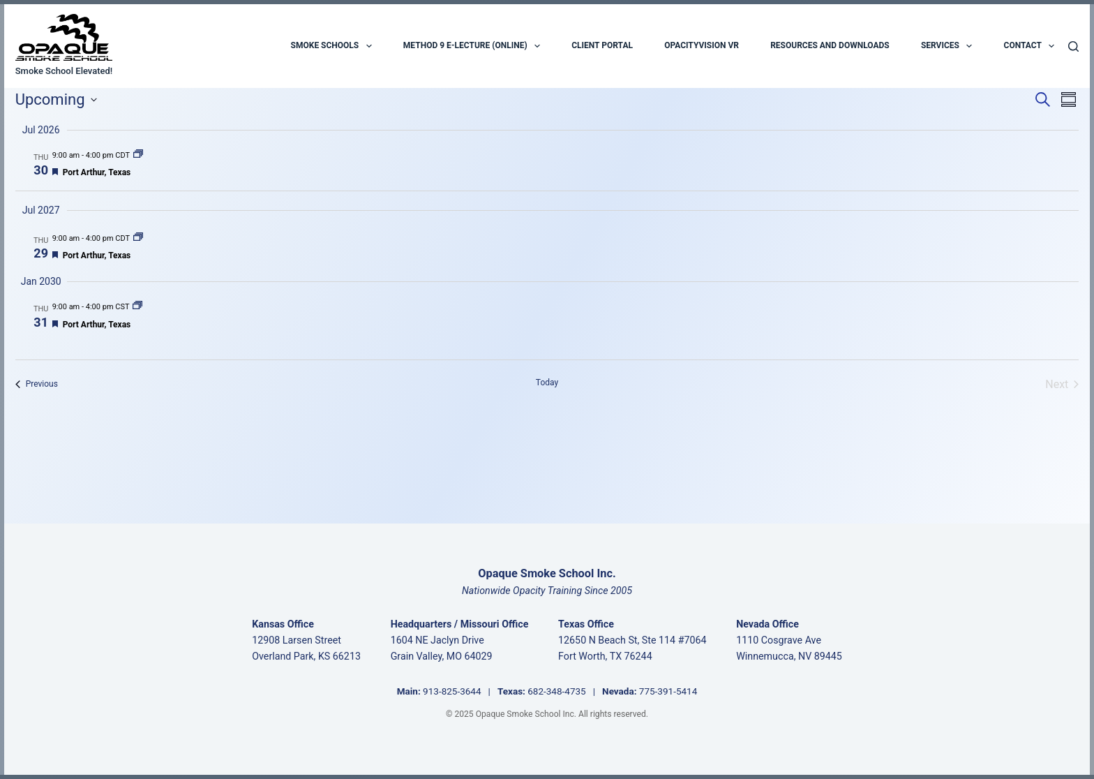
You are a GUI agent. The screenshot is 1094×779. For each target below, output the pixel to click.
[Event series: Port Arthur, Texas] (138, 155)
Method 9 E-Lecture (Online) (471, 46)
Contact (1029, 46)
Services (946, 46)
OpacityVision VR (701, 45)
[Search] (1073, 46)
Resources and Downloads (830, 45)
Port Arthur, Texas (97, 172)
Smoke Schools (331, 46)
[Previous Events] (36, 384)
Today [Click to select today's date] (547, 382)
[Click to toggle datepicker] (56, 99)
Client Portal (602, 45)
